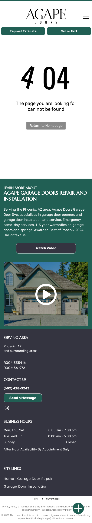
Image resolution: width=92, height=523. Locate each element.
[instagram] (7, 408)
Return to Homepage (46, 126)
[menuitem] (10, 478)
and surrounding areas (20, 351)
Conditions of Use (65, 506)
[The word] (67, 145)
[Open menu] (86, 16)
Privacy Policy (9, 506)
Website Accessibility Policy (57, 509)
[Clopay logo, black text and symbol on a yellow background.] (25, 145)
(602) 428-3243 (16, 388)
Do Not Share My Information (37, 506)
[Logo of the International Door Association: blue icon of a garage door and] (67, 167)
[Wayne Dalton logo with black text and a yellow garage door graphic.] (25, 167)
